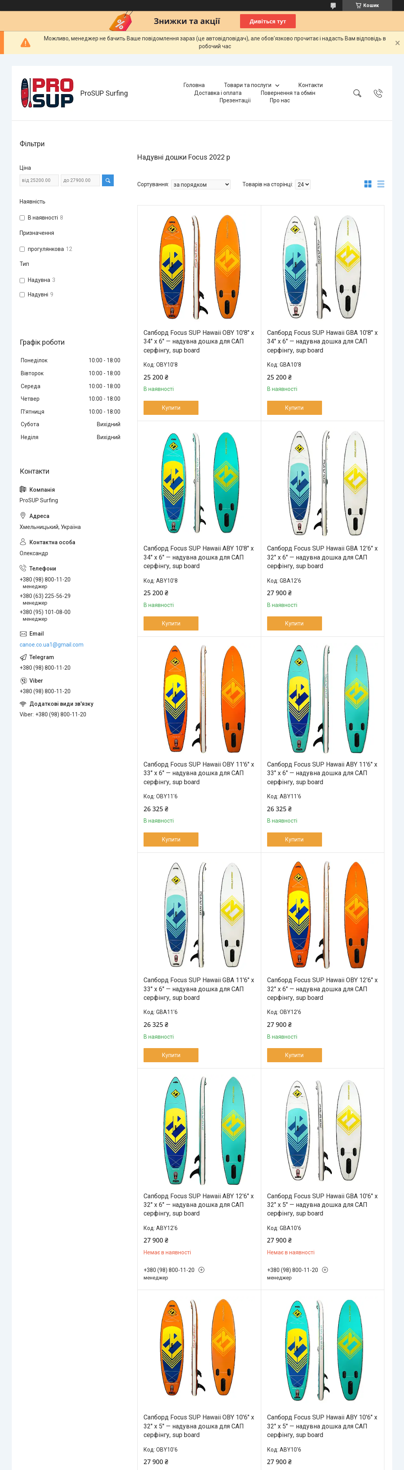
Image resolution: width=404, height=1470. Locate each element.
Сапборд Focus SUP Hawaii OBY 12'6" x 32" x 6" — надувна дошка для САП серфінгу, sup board (322, 988)
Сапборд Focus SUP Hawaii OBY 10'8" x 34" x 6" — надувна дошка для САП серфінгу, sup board (199, 341)
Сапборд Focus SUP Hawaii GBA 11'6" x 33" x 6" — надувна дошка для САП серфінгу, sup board (199, 988)
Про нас (280, 100)
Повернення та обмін (288, 93)
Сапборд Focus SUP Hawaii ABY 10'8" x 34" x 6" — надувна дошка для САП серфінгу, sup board (199, 557)
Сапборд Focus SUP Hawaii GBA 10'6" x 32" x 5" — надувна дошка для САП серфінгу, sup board (322, 1204)
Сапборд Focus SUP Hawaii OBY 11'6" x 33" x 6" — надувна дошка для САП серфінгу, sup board (199, 773)
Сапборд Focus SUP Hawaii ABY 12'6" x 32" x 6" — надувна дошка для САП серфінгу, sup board (199, 1204)
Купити (171, 408)
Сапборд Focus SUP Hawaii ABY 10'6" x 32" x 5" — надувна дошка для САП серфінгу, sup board (322, 1426)
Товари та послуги (247, 85)
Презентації (235, 100)
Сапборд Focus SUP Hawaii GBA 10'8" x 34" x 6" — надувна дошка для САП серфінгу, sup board (322, 341)
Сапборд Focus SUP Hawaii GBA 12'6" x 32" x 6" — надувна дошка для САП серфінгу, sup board (322, 557)
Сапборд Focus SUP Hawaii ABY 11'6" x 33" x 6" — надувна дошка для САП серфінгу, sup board (322, 773)
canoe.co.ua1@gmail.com (52, 644)
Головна (194, 85)
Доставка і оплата (218, 93)
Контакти (310, 85)
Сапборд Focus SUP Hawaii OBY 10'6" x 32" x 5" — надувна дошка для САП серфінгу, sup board (199, 1426)
